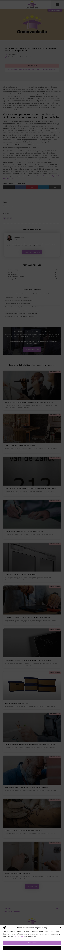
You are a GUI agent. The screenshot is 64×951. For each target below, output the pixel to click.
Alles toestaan (32, 942)
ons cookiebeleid (19, 936)
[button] (60, 928)
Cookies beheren (32, 948)
